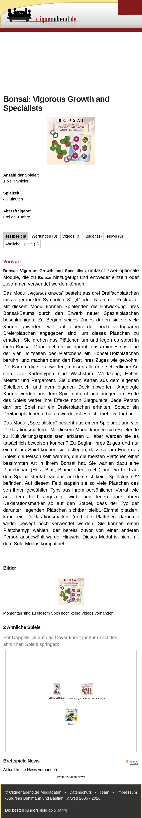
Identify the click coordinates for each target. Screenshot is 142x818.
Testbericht (15, 236)
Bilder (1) (94, 236)
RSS (134, 762)
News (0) (115, 236)
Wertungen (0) (44, 236)
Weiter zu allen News (71, 776)
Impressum (127, 792)
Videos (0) (71, 236)
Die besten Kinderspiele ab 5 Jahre (36, 810)
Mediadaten (51, 792)
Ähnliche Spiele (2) (22, 244)
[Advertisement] (72, 63)
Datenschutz (80, 792)
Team (104, 792)
